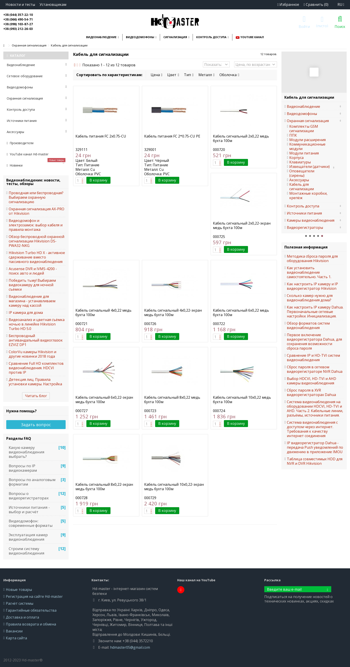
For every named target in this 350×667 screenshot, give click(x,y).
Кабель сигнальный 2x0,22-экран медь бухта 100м (242, 225)
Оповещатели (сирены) (301, 173)
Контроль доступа (37, 109)
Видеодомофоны (37, 87)
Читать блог (36, 395)
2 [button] (310, 236)
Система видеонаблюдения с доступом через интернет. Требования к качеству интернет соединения (312, 429)
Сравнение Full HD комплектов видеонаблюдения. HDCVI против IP (36, 368)
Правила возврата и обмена (31, 624)
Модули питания (304, 153)
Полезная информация (306, 247)
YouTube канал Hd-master (27, 154)
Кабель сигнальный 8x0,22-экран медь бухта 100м (104, 486)
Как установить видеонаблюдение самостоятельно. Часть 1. (309, 272)
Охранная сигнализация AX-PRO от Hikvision (36, 211)
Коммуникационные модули (307, 146)
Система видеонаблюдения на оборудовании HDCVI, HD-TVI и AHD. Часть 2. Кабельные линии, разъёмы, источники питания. (315, 408)
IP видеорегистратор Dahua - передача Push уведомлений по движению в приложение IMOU (315, 447)
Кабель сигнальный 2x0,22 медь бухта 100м (241, 138)
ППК (293, 135)
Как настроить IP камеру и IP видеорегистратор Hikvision (312, 286)
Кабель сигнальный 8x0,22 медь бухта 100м (172, 399)
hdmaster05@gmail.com (130, 647)
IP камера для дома (26, 312)
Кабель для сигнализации (301, 186)
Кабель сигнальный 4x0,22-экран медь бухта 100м (173, 312)
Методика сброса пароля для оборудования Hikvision (312, 258)
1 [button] (306, 236)
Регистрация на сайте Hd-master (34, 596)
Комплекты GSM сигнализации (303, 128)
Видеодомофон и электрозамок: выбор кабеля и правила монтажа (35, 225)
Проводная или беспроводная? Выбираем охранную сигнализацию (36, 197)
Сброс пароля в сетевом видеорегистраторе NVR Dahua (314, 369)
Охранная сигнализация (37, 98)
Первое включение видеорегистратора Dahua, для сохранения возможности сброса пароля (314, 341)
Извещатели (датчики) (309, 166)
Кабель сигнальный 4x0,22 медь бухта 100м (103, 312)
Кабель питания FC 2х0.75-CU (100, 136)
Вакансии (14, 631)
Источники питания (37, 121)
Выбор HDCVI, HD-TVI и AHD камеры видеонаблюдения (311, 380)
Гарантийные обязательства (31, 610)
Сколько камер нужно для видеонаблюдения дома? (310, 297)
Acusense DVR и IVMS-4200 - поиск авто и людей (33, 271)
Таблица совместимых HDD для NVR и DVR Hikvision (314, 461)
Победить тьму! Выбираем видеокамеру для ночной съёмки (32, 285)
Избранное (288, 4)
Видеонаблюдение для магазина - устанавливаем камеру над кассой (32, 301)
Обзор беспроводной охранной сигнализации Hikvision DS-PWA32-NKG (36, 241)
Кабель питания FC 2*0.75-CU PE (172, 136)
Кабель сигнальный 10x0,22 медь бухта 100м (242, 399)
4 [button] (318, 236)
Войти (304, 26)
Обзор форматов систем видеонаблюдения (308, 325)
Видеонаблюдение (37, 65)
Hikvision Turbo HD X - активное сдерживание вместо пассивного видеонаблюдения (37, 257)
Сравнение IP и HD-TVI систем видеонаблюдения (313, 357)
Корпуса (296, 157)
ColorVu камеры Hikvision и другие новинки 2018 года (32, 354)
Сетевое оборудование (37, 76)
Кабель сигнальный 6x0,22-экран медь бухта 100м (104, 399)
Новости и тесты (20, 4)
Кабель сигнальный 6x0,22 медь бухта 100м (241, 312)
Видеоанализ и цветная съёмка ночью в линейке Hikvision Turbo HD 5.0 (37, 324)
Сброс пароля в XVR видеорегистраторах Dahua (311, 392)
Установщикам (53, 4)
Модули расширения (307, 140)
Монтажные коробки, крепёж (308, 195)
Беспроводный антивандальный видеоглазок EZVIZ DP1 (36, 340)
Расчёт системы (19, 603)
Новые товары (19, 589)
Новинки (36, 163)
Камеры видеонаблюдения (310, 220)
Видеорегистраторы (305, 227)
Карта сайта (16, 638)
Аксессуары (37, 132)
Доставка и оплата (22, 617)
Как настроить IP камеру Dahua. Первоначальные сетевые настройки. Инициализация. (315, 311)
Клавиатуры (300, 162)
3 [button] (314, 236)
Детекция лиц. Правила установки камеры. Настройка (35, 381)
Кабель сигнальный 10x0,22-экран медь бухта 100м (174, 486)
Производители (20, 143)
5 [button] (322, 236)
